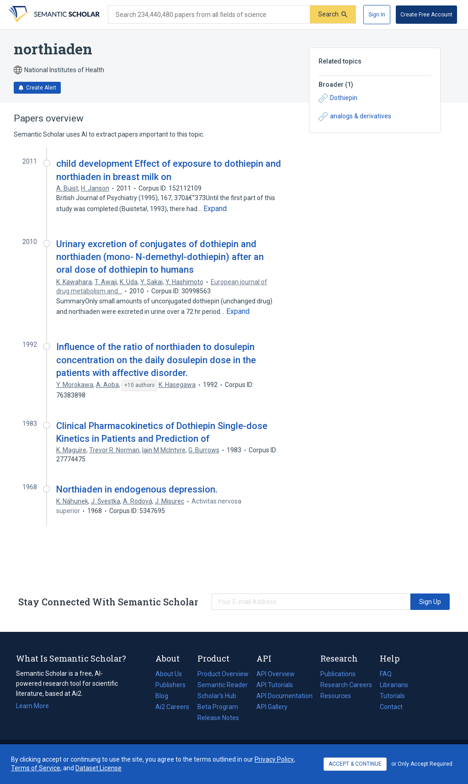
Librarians (394, 685)
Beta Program (217, 706)
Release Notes (218, 717)
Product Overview (223, 674)
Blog (165, 695)
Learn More (32, 706)
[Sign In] (376, 14)
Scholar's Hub (216, 695)
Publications (338, 673)
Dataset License (98, 768)
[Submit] (333, 14)
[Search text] (209, 14)
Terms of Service (35, 768)
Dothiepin (338, 98)
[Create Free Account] (426, 14)
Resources (335, 695)
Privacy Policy (274, 759)
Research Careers (346, 684)
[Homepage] (53, 14)
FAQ (386, 674)
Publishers (170, 685)
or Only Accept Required (421, 764)
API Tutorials (274, 685)
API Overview (275, 674)
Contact (391, 706)
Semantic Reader (222, 685)
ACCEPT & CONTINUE (355, 764)
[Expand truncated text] (215, 209)
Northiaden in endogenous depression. (137, 489)
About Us (168, 674)
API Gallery (271, 706)
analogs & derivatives (355, 116)
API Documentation (284, 695)
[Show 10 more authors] (139, 385)
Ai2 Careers (172, 706)
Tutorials (392, 695)
